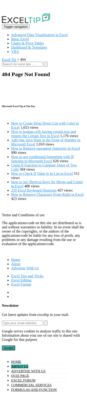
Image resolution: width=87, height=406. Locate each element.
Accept (8, 348)
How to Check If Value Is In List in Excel (42, 174)
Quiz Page (20, 376)
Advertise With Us (25, 268)
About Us (19, 366)
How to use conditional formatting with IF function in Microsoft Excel (42, 159)
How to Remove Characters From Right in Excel (47, 194)
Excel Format (21, 284)
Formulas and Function (34, 390)
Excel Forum (23, 380)
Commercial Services (31, 385)
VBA (15, 52)
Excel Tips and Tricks (27, 276)
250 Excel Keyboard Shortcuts (34, 190)
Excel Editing (21, 280)
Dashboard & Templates (29, 47)
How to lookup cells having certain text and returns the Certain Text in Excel (43, 134)
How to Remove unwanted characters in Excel (45, 148)
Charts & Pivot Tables (27, 43)
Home (15, 260)
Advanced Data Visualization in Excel (39, 35)
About (15, 264)
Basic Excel (20, 39)
